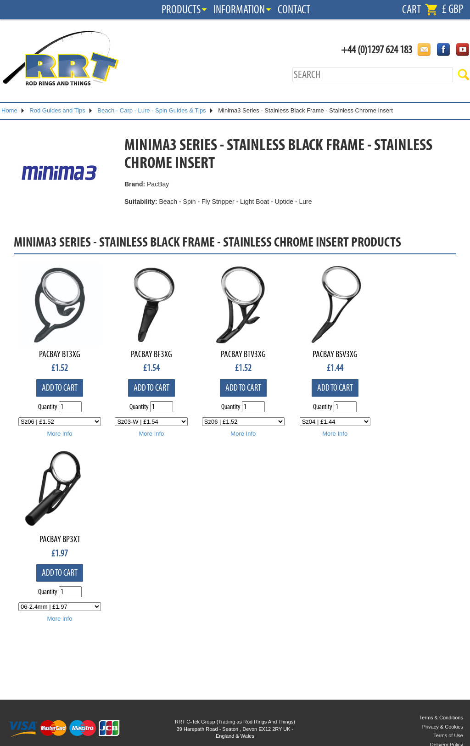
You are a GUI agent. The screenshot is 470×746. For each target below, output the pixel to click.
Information (239, 10)
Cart (411, 10)
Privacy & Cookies (442, 726)
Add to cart (60, 388)
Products (181, 10)
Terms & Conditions (441, 717)
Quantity (47, 407)
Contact (294, 10)
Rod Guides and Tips (57, 110)
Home (9, 110)
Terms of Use (448, 735)
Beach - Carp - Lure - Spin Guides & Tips (151, 110)
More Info (60, 433)
